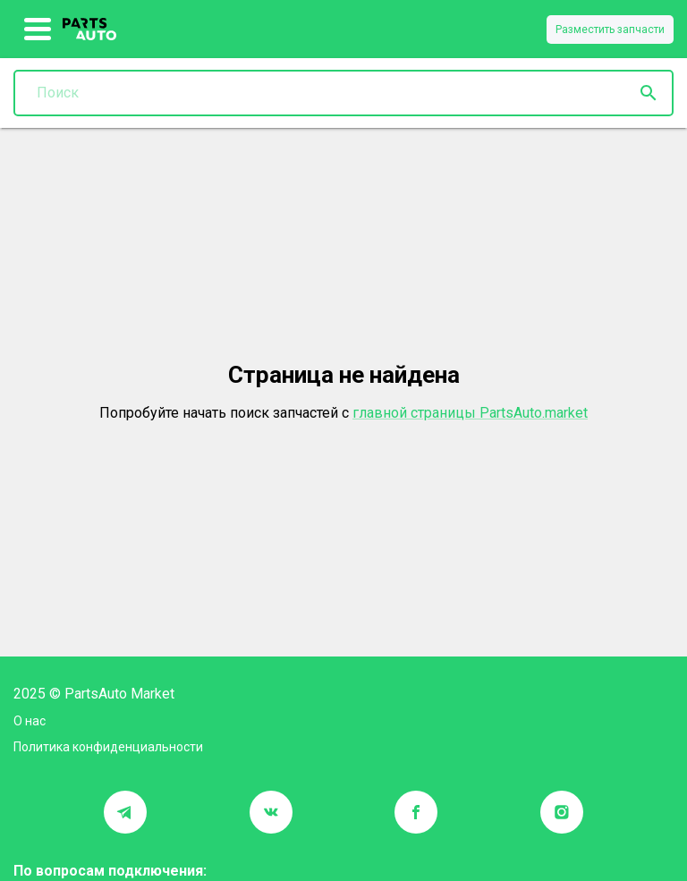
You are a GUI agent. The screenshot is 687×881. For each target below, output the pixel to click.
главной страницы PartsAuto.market (470, 412)
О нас (29, 721)
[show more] (38, 29)
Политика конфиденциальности (108, 747)
